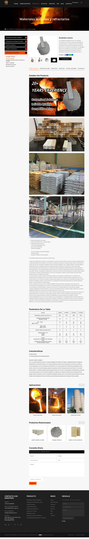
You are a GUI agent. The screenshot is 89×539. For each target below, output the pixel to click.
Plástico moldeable (10, 62)
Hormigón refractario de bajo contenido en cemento (15, 60)
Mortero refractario (10, 66)
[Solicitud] (42, 3)
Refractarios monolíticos (23, 29)
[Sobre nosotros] (22, 3)
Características (54, 68)
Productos (53, 506)
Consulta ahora (67, 58)
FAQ (51, 512)
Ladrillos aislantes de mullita (37, 441)
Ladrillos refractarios (11, 49)
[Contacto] (66, 3)
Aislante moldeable (34, 29)
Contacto (53, 517)
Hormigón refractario (10, 56)
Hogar (52, 501)
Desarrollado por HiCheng (48, 536)
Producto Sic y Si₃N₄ (31, 512)
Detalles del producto (34, 68)
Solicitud (53, 508)
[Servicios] (49, 3)
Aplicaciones (62, 68)
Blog (52, 515)
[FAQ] (55, 3)
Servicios (53, 510)
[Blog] (59, 3)
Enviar (32, 484)
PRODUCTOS (13, 29)
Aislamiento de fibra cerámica (14, 37)
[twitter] (12, 526)
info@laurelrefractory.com (11, 514)
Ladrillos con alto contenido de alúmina (75, 441)
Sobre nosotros (54, 503)
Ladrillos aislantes (11, 45)
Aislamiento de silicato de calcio (14, 41)
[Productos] (33, 3)
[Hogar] (13, 3)
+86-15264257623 (9, 509)
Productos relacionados (71, 68)
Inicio (8, 29)
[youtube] (5, 526)
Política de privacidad (79, 536)
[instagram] (8, 526)
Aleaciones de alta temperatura (34, 517)
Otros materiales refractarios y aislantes (36, 519)
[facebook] (15, 526)
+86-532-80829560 (9, 505)
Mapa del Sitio (70, 536)
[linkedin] (18, 526)
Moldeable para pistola (11, 64)
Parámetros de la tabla (45, 68)
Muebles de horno (31, 515)
